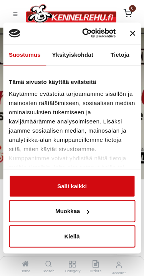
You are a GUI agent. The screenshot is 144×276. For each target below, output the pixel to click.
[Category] (72, 264)
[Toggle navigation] (15, 13)
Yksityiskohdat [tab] (72, 54)
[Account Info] (118, 265)
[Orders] (96, 264)
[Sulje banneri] (132, 33)
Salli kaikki (72, 185)
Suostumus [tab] (25, 54)
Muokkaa (72, 211)
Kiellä (71, 236)
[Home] (25, 264)
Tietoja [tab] (120, 54)
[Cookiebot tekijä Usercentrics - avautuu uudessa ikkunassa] (86, 33)
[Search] (48, 264)
